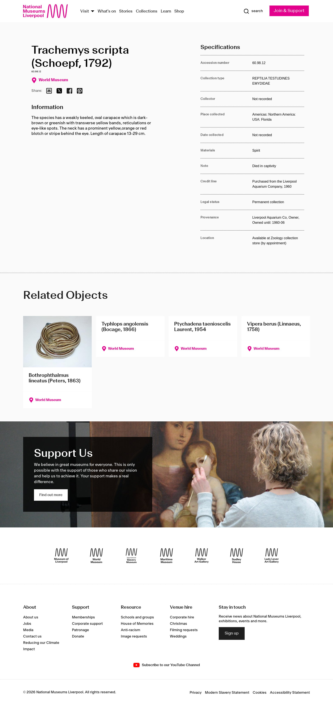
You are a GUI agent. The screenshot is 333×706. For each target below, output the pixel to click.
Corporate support (87, 624)
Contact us (32, 636)
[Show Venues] (92, 11)
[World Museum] (96, 555)
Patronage (80, 630)
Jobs (27, 624)
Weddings (178, 636)
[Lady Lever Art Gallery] (271, 555)
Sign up (232, 633)
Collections (146, 11)
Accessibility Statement (290, 693)
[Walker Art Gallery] (201, 555)
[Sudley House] (236, 555)
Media (28, 630)
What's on (107, 11)
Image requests (134, 636)
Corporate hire (182, 617)
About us (30, 617)
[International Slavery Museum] (131, 555)
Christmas (178, 624)
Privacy (196, 693)
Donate (78, 636)
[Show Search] (253, 11)
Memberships (83, 617)
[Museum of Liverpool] (61, 555)
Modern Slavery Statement (227, 693)
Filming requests (184, 630)
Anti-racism (130, 630)
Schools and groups (137, 617)
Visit (84, 11)
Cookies (260, 693)
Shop (179, 11)
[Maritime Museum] (166, 555)
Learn (166, 11)
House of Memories (137, 624)
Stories (126, 11)
